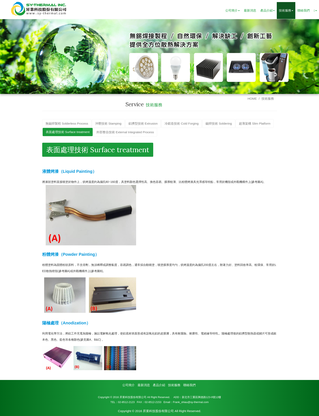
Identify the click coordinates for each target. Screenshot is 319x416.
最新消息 (250, 10)
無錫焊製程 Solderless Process (67, 123)
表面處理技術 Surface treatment (68, 131)
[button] (315, 10)
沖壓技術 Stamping (108, 123)
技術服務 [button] (286, 10)
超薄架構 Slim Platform (254, 123)
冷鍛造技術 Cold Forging (182, 123)
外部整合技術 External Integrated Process (125, 132)
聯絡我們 (303, 10)
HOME (252, 98)
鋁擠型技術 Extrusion (143, 123)
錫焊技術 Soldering (219, 123)
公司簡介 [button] (232, 10)
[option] (159, 56)
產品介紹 (159, 385)
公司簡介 (128, 385)
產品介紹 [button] (267, 10)
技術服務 (268, 98)
